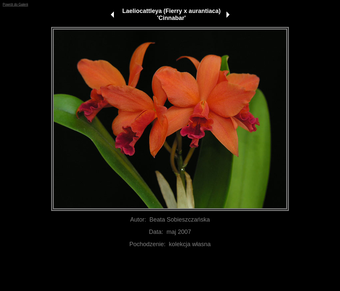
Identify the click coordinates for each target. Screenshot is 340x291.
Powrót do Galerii (15, 4)
